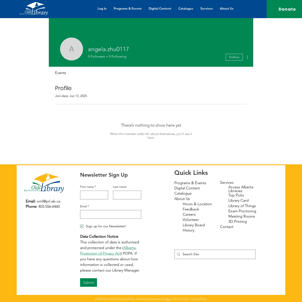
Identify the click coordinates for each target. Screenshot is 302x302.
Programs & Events (190, 183)
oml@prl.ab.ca (48, 201)
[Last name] (125, 195)
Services (227, 182)
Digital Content (187, 188)
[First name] (93, 195)
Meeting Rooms (241, 216)
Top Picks (236, 195)
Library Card (238, 200)
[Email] (109, 214)
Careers (189, 214)
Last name (119, 187)
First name (88, 187)
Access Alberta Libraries (240, 189)
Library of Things (242, 206)
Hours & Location (197, 204)
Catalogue (183, 193)
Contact (226, 226)
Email (84, 206)
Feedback (191, 209)
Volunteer (191, 219)
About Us (182, 198)
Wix (168, 299)
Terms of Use (180, 299)
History (188, 230)
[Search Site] (214, 254)
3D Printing (237, 221)
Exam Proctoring (242, 211)
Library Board (194, 225)
